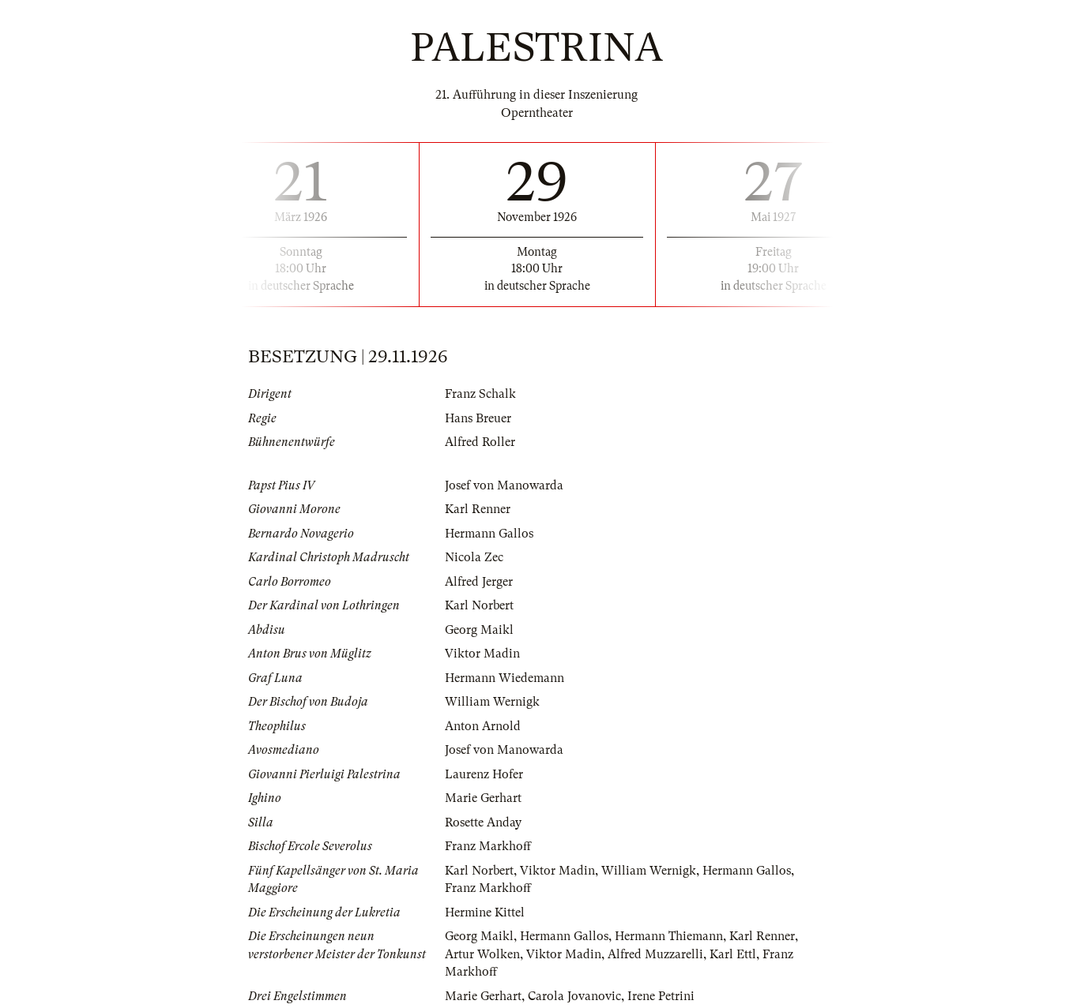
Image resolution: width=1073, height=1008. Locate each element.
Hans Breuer (478, 418)
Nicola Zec (474, 557)
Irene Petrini (661, 996)
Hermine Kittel (485, 912)
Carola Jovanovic (574, 996)
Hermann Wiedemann (504, 678)
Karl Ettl (733, 954)
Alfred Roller (480, 442)
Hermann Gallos (489, 533)
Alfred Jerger (479, 582)
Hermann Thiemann (669, 936)
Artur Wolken (482, 954)
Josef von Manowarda (504, 485)
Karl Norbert (479, 605)
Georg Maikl (479, 630)
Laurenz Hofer (484, 774)
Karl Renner (477, 509)
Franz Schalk (480, 394)
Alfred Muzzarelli (655, 954)
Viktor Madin (482, 653)
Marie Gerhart (483, 798)
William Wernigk (492, 702)
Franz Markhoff (488, 846)
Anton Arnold (483, 726)
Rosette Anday (483, 822)
